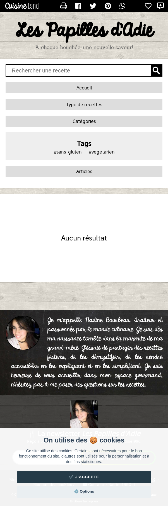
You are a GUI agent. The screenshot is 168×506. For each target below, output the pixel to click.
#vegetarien (101, 152)
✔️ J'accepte (84, 477)
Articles (84, 171)
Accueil (84, 88)
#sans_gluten (68, 152)
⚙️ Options (84, 491)
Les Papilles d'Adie (84, 31)
